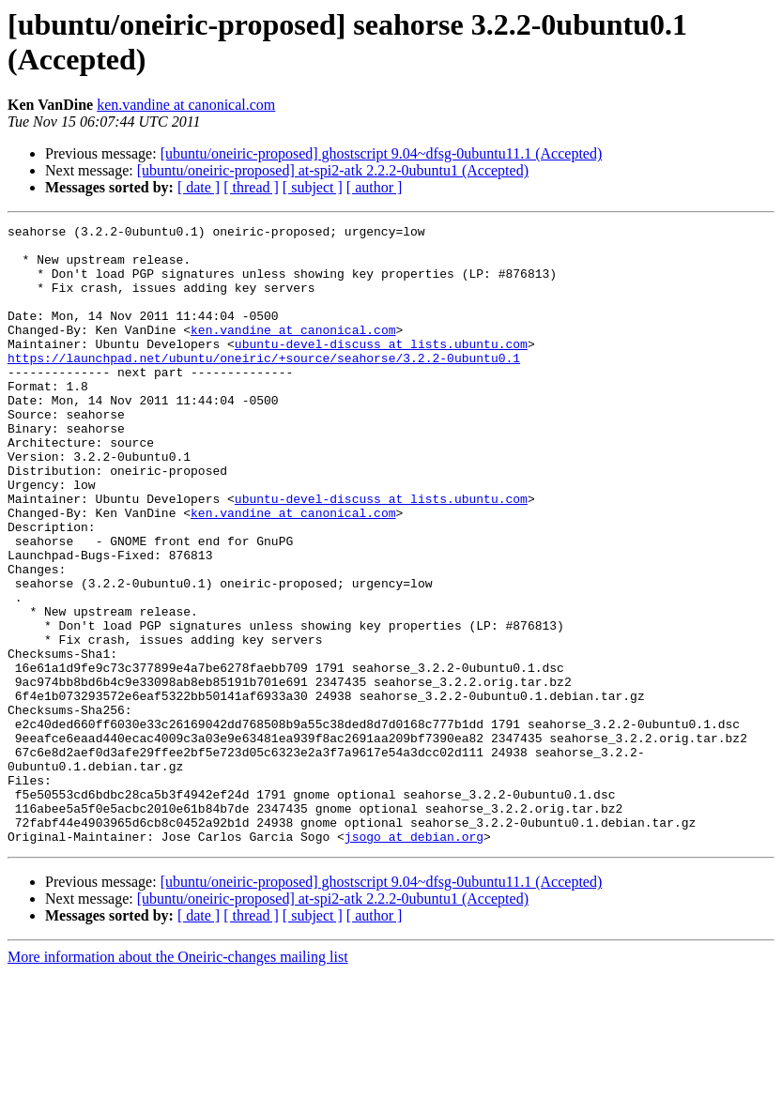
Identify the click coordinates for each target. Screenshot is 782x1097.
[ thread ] (251, 187)
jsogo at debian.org (414, 960)
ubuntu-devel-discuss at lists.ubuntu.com (381, 368)
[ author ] (374, 187)
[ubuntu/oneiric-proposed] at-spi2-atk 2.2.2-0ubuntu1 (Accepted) (333, 170)
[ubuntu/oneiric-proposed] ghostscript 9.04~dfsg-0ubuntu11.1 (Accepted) (382, 153)
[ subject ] (313, 187)
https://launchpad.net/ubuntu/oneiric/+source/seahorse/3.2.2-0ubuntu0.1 (264, 385)
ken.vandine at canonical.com (186, 105)
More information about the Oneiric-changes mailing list (178, 1081)
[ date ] (198, 187)
